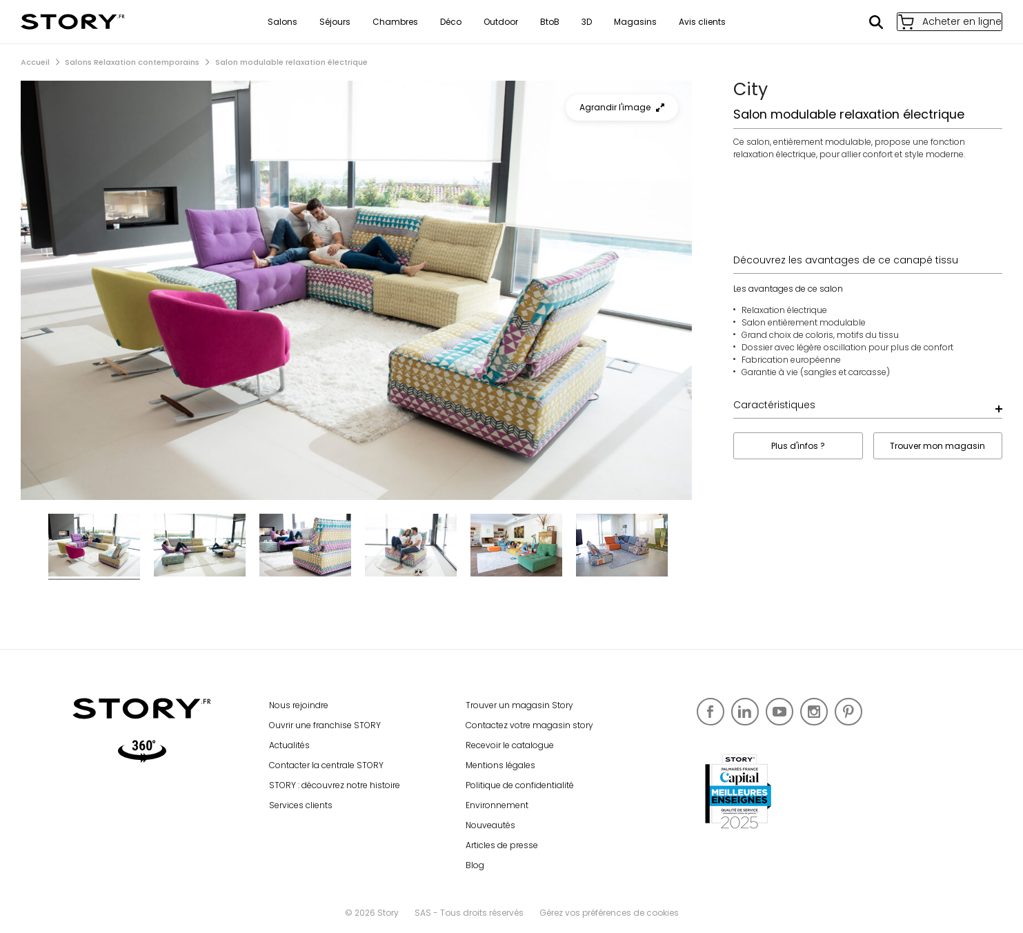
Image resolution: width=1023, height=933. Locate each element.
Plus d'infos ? (798, 446)
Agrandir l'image (621, 107)
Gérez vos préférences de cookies (609, 913)
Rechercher (861, 22)
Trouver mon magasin (937, 446)
